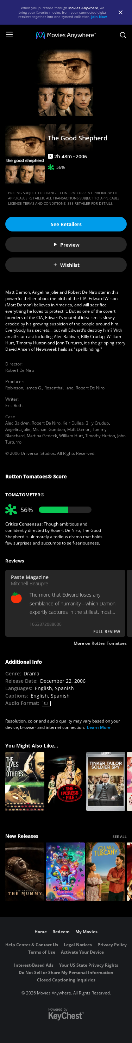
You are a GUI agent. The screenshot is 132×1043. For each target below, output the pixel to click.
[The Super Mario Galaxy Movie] (65, 871)
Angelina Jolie (18, 429)
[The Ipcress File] (65, 781)
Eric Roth (14, 405)
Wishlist (66, 265)
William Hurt (71, 436)
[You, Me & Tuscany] (105, 871)
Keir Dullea (73, 423)
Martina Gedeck (42, 436)
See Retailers (66, 224)
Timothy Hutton (100, 436)
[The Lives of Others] (24, 781)
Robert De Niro (19, 370)
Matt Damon (78, 429)
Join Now (99, 16)
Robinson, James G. (23, 388)
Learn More (99, 727)
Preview (66, 244)
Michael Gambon (49, 429)
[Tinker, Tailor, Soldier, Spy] (105, 781)
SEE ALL (120, 836)
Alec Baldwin (17, 423)
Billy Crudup (97, 423)
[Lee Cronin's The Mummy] (24, 871)
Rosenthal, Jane (59, 388)
